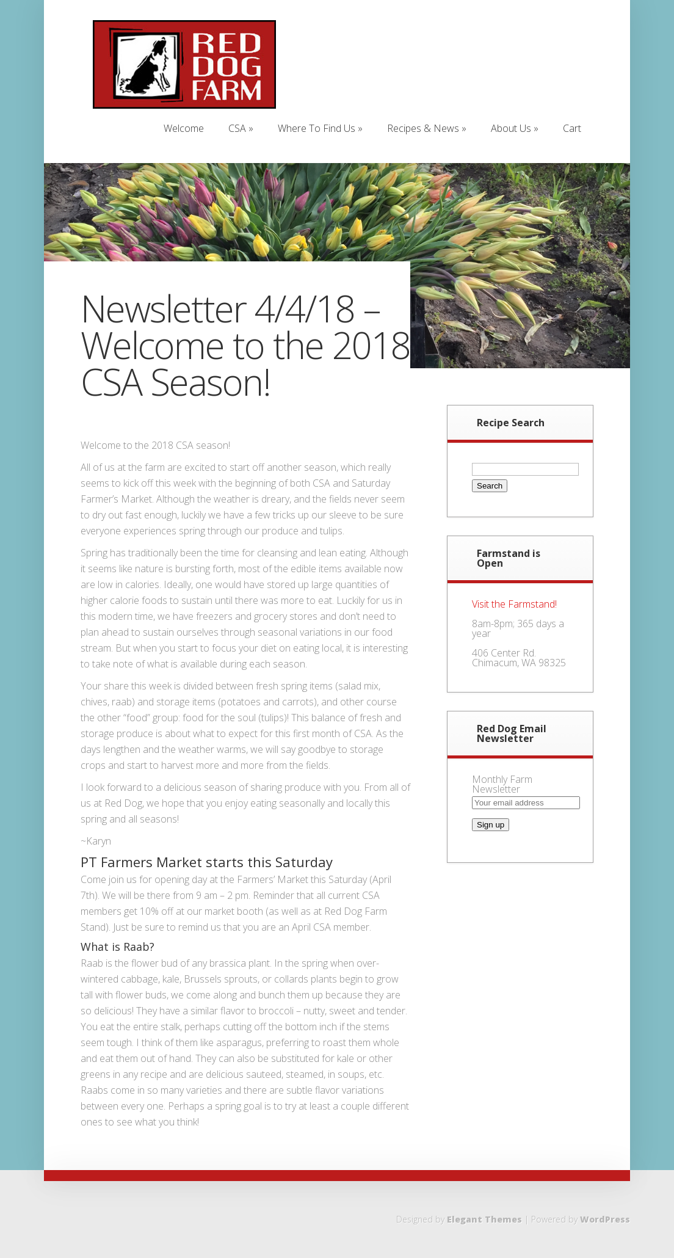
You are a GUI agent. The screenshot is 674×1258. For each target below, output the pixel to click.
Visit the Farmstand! (514, 604)
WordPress (605, 1219)
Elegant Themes (484, 1219)
